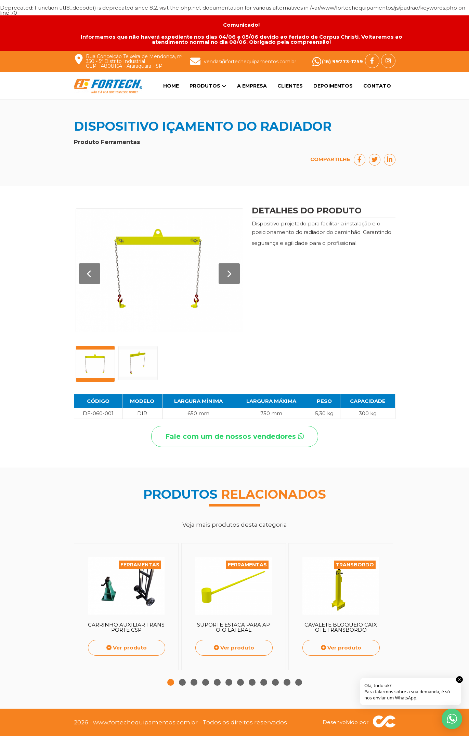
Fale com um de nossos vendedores (234, 436)
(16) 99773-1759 (342, 61)
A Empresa (252, 86)
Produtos (208, 86)
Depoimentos (333, 86)
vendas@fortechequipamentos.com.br (250, 61)
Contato (377, 86)
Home (171, 86)
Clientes (290, 86)
